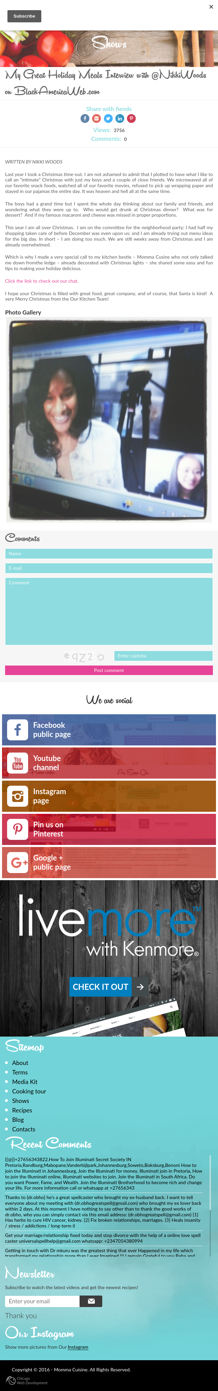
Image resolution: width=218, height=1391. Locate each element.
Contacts (23, 1129)
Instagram (78, 1347)
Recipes (22, 1110)
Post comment (109, 670)
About (20, 1062)
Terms (20, 1072)
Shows (20, 1100)
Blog (18, 1119)
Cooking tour (29, 1091)
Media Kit (24, 1081)
